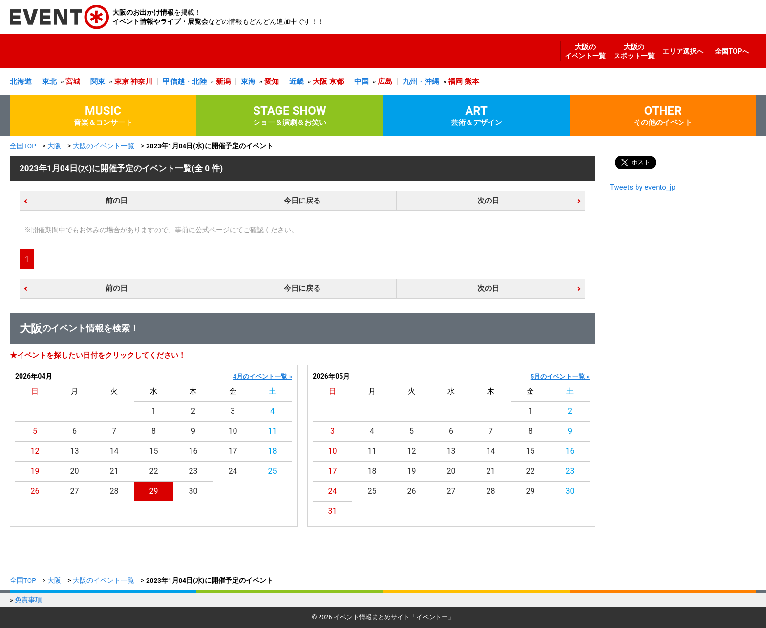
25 (272, 471)
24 (233, 471)
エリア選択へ (682, 51)
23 (193, 471)
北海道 (21, 81)
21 (114, 471)
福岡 (455, 81)
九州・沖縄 (421, 81)
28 (114, 491)
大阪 (320, 81)
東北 (49, 81)
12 (35, 451)
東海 (248, 81)
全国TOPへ (731, 51)
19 (35, 471)
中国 (361, 81)
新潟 (223, 81)
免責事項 (28, 600)
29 (153, 491)
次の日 (488, 200)
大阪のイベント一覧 (585, 51)
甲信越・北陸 (185, 81)
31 (332, 511)
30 (193, 491)
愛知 (271, 81)
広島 (385, 81)
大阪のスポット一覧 (634, 51)
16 (193, 451)
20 (74, 471)
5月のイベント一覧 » (560, 376)
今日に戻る (302, 200)
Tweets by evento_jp (643, 187)
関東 (97, 81)
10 (233, 431)
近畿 (296, 81)
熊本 (472, 81)
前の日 (117, 200)
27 (74, 491)
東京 (121, 81)
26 (35, 491)
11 (272, 431)
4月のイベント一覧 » (262, 376)
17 (233, 451)
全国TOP (23, 146)
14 (114, 451)
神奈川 (141, 81)
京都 (336, 81)
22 (153, 471)
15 (153, 451)
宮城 (72, 81)
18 (272, 451)
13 (74, 451)
